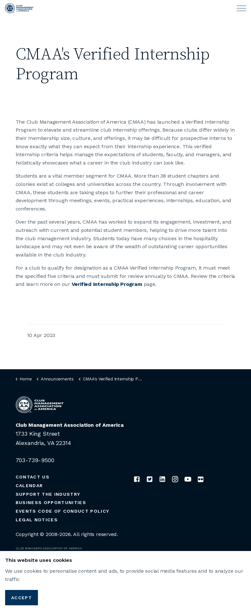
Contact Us (32, 476)
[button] (126, 595)
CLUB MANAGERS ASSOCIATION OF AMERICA (49, 548)
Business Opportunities (51, 502)
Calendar (29, 485)
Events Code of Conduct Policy (62, 511)
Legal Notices (37, 519)
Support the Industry (48, 494)
